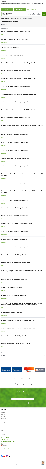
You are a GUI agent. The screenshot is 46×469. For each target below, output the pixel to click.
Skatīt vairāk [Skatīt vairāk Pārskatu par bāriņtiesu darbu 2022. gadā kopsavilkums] (3, 89)
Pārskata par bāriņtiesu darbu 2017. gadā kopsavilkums (15, 150)
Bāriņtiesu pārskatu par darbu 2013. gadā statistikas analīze (16, 208)
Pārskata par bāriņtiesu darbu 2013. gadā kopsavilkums (15, 215)
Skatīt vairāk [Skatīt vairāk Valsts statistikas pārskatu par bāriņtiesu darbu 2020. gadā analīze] (3, 112)
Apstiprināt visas (19, 9)
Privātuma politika (4, 425)
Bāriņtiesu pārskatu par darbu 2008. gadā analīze (14, 336)
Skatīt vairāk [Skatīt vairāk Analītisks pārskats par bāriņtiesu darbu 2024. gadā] (3, 42)
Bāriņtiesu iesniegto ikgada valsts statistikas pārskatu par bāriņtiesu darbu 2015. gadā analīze (22, 174)
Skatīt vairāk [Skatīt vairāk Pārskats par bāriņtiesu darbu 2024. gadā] (3, 58)
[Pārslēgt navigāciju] (44, 14)
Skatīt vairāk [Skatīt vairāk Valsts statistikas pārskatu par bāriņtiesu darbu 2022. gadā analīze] (3, 81)
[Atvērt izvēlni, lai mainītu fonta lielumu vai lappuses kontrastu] (39, 14)
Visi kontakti (6, 448)
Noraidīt (7, 9)
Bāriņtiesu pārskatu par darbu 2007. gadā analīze (14, 295)
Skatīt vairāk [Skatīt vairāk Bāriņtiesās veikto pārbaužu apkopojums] (3, 315)
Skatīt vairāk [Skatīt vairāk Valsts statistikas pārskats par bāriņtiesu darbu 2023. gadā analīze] (3, 66)
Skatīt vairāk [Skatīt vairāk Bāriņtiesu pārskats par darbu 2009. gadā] (3, 290)
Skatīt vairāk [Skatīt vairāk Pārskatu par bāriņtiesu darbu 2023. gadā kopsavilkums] (3, 73)
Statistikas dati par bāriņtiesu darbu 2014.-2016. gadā (15, 158)
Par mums (3, 416)
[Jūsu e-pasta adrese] (22, 399)
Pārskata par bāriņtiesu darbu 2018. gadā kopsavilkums (15, 142)
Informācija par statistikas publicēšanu (11, 47)
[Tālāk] (43, 370)
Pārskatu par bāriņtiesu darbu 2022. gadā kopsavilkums (15, 86)
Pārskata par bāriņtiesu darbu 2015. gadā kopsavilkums (15, 183)
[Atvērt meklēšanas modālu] (29, 14)
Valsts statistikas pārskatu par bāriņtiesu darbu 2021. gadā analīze (18, 94)
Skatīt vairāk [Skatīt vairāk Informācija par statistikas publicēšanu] (3, 50)
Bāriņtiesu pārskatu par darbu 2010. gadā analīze (14, 255)
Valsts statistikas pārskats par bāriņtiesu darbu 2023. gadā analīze (18, 63)
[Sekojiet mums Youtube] (4, 456)
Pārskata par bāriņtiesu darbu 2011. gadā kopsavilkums (15, 247)
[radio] (16, 384)
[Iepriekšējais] (2, 370)
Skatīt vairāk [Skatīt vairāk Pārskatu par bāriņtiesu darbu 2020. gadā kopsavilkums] (3, 120)
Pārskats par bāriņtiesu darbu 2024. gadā (12, 55)
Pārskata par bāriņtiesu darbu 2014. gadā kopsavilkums (15, 200)
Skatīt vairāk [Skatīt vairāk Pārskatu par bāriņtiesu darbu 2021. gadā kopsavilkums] (3, 105)
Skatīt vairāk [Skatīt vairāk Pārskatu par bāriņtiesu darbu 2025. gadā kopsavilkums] (3, 34)
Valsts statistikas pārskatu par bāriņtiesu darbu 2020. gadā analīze (18, 110)
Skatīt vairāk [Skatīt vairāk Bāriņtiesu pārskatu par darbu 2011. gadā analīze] (3, 242)
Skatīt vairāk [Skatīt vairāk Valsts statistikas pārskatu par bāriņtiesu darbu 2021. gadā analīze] (3, 97)
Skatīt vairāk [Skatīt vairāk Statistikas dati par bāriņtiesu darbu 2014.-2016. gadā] (3, 161)
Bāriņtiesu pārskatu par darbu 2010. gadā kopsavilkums (15, 262)
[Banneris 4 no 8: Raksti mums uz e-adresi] (29, 369)
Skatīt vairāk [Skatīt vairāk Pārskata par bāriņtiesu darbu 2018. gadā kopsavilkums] (3, 145)
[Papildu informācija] (6, 445)
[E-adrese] (3, 445)
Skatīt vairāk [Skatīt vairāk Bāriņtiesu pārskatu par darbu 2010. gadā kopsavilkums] (3, 265)
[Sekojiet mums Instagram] (7, 456)
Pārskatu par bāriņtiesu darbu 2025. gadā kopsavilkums (15, 31)
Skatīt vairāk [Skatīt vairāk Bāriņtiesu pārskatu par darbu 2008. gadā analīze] (3, 339)
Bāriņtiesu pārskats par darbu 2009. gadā (12, 287)
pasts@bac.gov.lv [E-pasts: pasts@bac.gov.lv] (5, 439)
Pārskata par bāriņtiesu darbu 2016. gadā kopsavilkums (15, 166)
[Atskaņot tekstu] (5, 24)
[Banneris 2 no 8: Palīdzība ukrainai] (6, 369)
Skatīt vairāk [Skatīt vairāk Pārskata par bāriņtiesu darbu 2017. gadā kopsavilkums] (3, 153)
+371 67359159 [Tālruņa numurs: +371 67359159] (5, 443)
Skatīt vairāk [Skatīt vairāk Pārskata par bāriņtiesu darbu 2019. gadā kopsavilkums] (3, 137)
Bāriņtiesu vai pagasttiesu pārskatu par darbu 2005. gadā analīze (18, 328)
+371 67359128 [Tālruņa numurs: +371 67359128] (5, 437)
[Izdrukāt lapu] (23, 353)
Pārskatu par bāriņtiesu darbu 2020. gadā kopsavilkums (15, 117)
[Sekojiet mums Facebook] (2, 456)
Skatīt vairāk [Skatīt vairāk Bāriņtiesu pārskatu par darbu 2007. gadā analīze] (3, 298)
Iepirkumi (3, 414)
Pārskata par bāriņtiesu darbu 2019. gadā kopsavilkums (15, 134)
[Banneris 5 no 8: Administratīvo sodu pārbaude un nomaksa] (40, 369)
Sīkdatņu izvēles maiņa (5, 430)
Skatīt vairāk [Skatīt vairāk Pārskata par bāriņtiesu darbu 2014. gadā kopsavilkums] (3, 203)
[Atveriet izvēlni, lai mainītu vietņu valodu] (33, 14)
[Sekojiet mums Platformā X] (9, 456)
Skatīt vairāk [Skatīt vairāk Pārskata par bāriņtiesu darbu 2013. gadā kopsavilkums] (3, 218)
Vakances (3, 412)
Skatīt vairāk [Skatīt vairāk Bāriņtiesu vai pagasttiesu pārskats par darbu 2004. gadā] (3, 346)
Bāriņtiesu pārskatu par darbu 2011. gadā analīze (14, 239)
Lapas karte (3, 428)
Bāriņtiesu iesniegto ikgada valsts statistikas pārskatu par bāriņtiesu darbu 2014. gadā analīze (22, 191)
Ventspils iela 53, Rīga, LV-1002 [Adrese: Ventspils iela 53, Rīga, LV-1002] (8, 441)
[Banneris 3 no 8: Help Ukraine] (17, 369)
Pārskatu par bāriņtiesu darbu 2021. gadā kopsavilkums (15, 102)
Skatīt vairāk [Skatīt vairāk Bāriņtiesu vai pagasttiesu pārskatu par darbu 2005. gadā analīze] (3, 331)
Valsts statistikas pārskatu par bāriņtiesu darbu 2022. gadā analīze (18, 78)
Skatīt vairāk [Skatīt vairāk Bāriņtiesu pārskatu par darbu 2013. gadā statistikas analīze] (3, 211)
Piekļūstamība (3, 418)
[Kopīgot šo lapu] (23, 355)
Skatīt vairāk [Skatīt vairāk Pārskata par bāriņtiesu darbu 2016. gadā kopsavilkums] (3, 169)
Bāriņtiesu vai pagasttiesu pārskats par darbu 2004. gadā (16, 343)
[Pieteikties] (23, 403)
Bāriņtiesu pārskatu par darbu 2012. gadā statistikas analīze (16, 223)
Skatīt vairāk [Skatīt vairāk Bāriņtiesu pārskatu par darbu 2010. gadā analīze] (3, 257)
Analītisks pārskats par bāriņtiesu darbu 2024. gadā (14, 39)
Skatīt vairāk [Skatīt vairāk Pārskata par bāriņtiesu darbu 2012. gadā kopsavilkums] (3, 234)
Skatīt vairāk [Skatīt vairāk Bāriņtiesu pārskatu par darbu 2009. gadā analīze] (3, 282)
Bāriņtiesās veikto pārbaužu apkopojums (11, 312)
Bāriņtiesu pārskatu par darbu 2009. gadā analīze (14, 279)
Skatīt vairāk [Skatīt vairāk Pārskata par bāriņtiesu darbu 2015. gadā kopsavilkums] (3, 186)
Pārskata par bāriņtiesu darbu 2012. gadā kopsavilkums (15, 231)
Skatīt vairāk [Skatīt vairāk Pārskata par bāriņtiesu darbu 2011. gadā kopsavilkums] (3, 250)
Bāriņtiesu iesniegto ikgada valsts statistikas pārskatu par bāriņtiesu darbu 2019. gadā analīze (22, 126)
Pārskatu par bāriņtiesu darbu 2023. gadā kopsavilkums (15, 70)
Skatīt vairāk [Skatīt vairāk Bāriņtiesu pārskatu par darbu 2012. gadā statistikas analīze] (3, 226)
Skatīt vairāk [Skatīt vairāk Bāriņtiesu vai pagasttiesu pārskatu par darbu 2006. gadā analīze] (3, 323)
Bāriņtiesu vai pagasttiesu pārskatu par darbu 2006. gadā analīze (18, 320)
